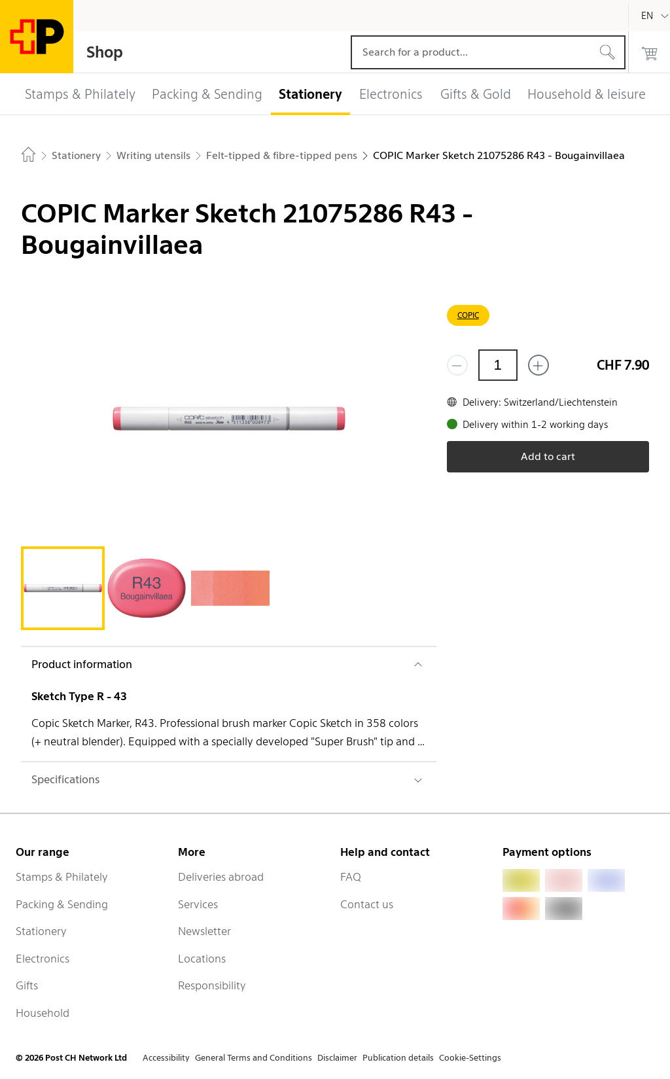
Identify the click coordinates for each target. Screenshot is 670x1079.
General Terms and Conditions (253, 1058)
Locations (202, 958)
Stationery (41, 931)
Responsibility (212, 985)
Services (198, 904)
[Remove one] (457, 365)
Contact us (366, 904)
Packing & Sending (62, 904)
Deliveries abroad (221, 876)
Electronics (42, 958)
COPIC (468, 315)
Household (42, 1012)
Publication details (398, 1058)
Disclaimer (337, 1058)
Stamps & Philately (62, 876)
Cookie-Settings (470, 1058)
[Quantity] (498, 365)
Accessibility (166, 1058)
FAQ (350, 876)
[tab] (63, 588)
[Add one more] (538, 365)
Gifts (27, 985)
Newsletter (204, 931)
